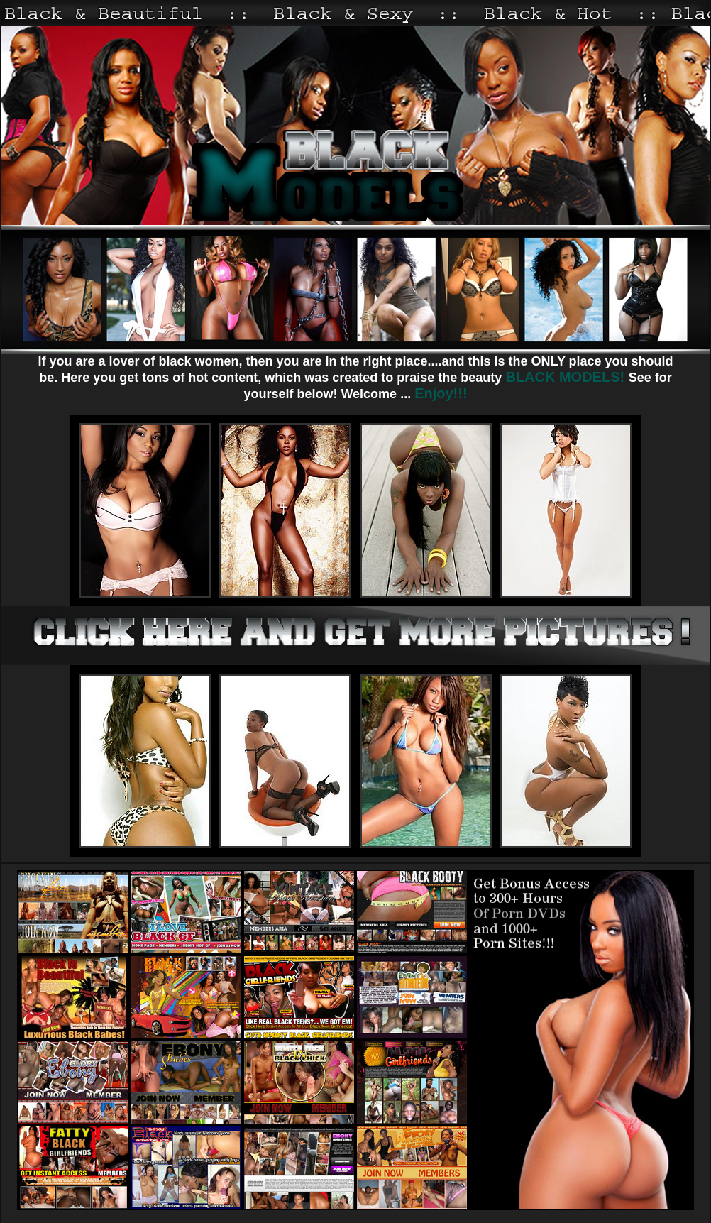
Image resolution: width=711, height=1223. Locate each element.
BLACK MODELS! (566, 377)
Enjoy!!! (440, 393)
